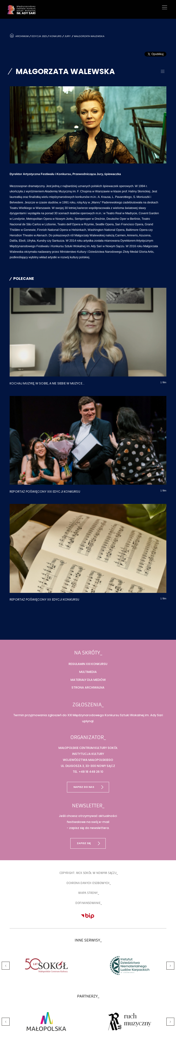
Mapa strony (88, 893)
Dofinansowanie (88, 903)
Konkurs (56, 36)
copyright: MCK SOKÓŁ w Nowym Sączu (88, 873)
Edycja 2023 (39, 36)
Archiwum (21, 36)
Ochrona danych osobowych (88, 883)
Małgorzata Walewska (89, 36)
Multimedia (88, 672)
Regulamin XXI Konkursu (88, 664)
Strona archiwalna (88, 687)
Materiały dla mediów (88, 680)
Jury (68, 36)
